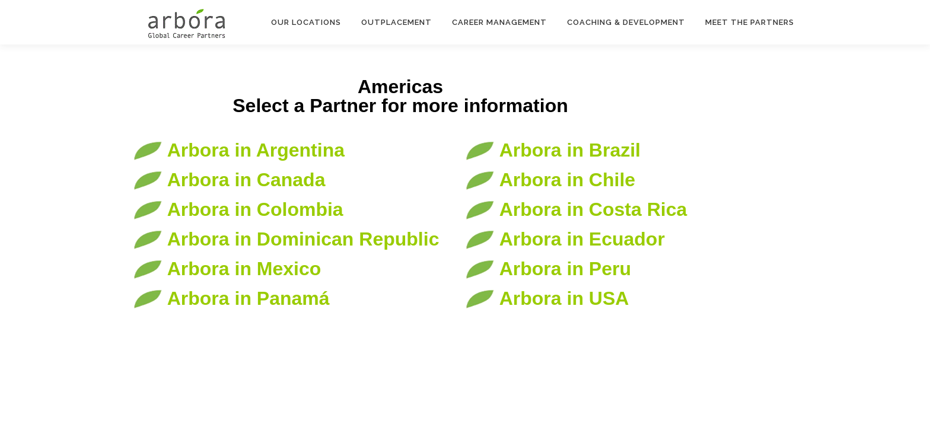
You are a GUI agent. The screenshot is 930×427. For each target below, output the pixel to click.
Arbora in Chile (550, 179)
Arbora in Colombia (238, 209)
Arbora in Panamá (231, 298)
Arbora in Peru (548, 268)
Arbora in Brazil (553, 150)
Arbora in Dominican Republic (286, 239)
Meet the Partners (749, 22)
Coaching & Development (626, 22)
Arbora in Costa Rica (576, 209)
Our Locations (306, 22)
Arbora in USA (547, 298)
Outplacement (396, 22)
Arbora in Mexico (227, 268)
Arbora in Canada (229, 179)
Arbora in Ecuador (565, 239)
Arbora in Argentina (239, 150)
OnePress (515, 347)
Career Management (499, 22)
